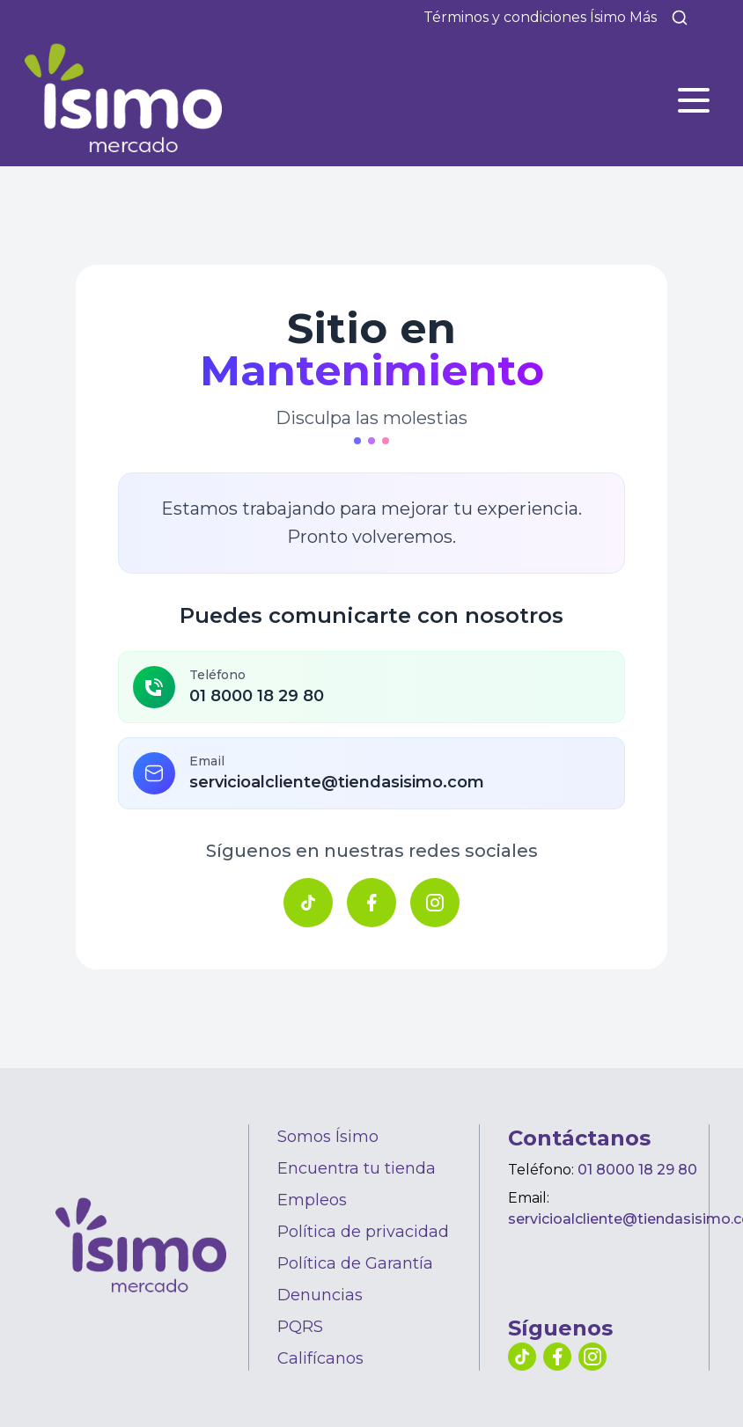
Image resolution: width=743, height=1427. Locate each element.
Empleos (312, 1200)
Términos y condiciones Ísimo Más (540, 17)
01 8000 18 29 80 (637, 1169)
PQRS (300, 1326)
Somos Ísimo (328, 1136)
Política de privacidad (363, 1231)
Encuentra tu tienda (356, 1168)
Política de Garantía (355, 1263)
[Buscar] (679, 17)
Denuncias (320, 1295)
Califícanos (320, 1358)
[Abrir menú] (694, 100)
